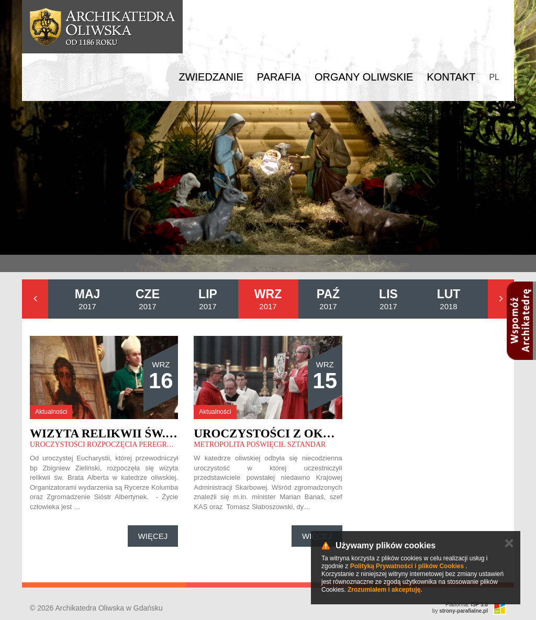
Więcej (153, 536)
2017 (87, 299)
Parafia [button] (279, 77)
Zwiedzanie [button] (210, 77)
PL (494, 77)
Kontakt (451, 77)
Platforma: (466, 604)
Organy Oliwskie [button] (364, 77)
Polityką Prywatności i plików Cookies (407, 566)
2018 (449, 299)
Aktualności (51, 411)
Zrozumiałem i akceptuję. (385, 589)
